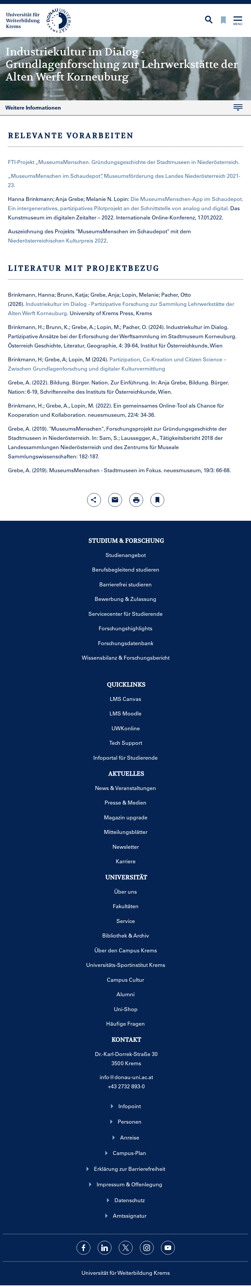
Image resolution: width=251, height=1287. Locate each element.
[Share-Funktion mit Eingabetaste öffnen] (94, 500)
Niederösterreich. (218, 161)
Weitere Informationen (33, 108)
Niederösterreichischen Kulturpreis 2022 (57, 240)
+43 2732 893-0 (126, 1086)
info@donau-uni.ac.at (126, 1076)
